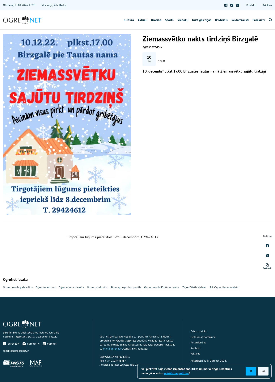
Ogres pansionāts (97, 287)
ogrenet (49, 343)
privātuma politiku (176, 373)
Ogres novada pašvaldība (18, 287)
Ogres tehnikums (46, 287)
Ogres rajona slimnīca (71, 287)
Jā (251, 371)
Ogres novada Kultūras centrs (161, 287)
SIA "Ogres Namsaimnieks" (224, 287)
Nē (263, 371)
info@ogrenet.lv (112, 348)
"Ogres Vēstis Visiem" (194, 287)
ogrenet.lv (11, 343)
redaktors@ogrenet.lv (16, 350)
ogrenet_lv (31, 343)
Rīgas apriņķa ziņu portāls (126, 287)
